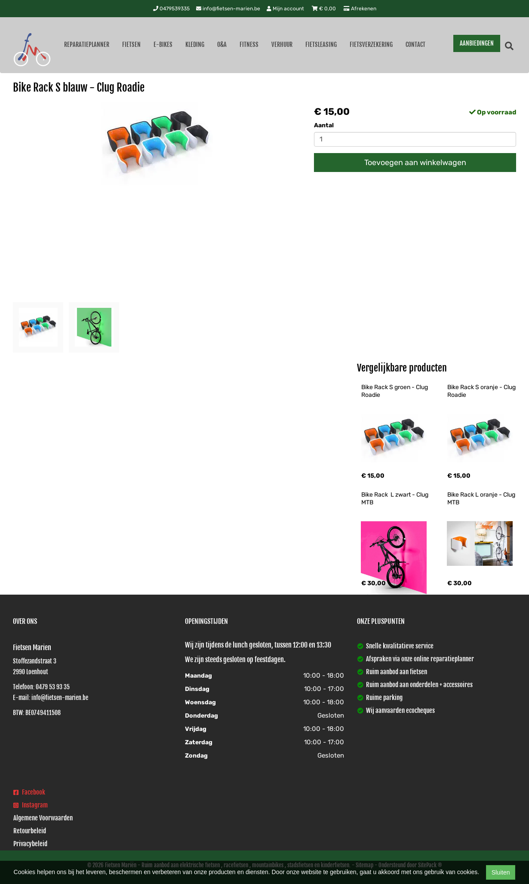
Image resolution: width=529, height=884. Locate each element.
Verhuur (281, 44)
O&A (222, 44)
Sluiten (501, 872)
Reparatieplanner (86, 44)
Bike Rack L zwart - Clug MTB (395, 498)
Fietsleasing (321, 44)
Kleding (194, 44)
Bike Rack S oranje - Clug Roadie (482, 391)
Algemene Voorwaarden (43, 818)
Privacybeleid (30, 844)
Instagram (30, 805)
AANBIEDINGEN (477, 43)
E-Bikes (163, 44)
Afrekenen (360, 9)
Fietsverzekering (371, 44)
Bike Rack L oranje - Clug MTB (482, 498)
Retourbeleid (29, 831)
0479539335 (171, 9)
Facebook (29, 792)
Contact (415, 44)
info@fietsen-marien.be (228, 9)
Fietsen (131, 44)
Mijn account (286, 9)
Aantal (324, 125)
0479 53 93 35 (53, 687)
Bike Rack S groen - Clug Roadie (395, 391)
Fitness (249, 44)
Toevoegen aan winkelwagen (415, 162)
